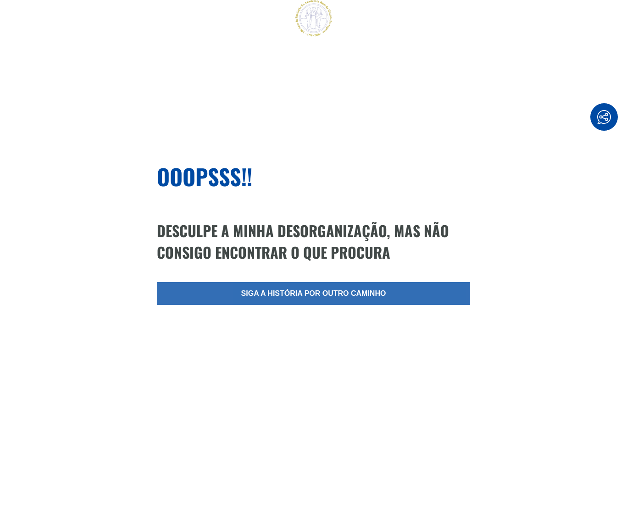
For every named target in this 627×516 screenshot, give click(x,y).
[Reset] (11, 19)
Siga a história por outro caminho (313, 293)
